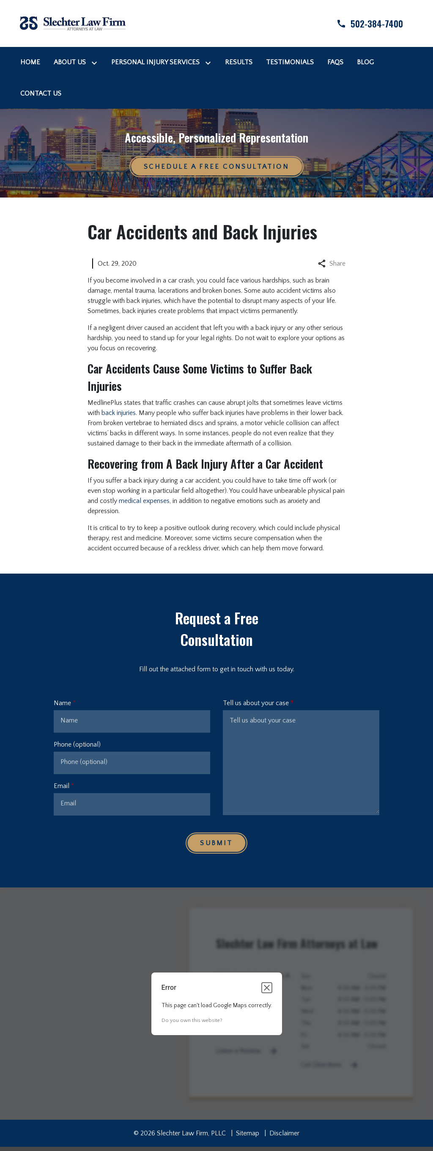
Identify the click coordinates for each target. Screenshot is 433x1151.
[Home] (30, 62)
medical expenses (144, 501)
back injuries (118, 413)
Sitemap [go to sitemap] (247, 1133)
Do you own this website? (192, 1020)
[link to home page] (73, 23)
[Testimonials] (290, 62)
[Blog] (365, 62)
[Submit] (216, 843)
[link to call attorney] (362, 23)
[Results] (238, 62)
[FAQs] (335, 62)
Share (331, 263)
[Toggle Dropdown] (96, 62)
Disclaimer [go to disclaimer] (284, 1133)
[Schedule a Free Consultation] (216, 166)
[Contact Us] (40, 93)
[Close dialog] (267, 988)
